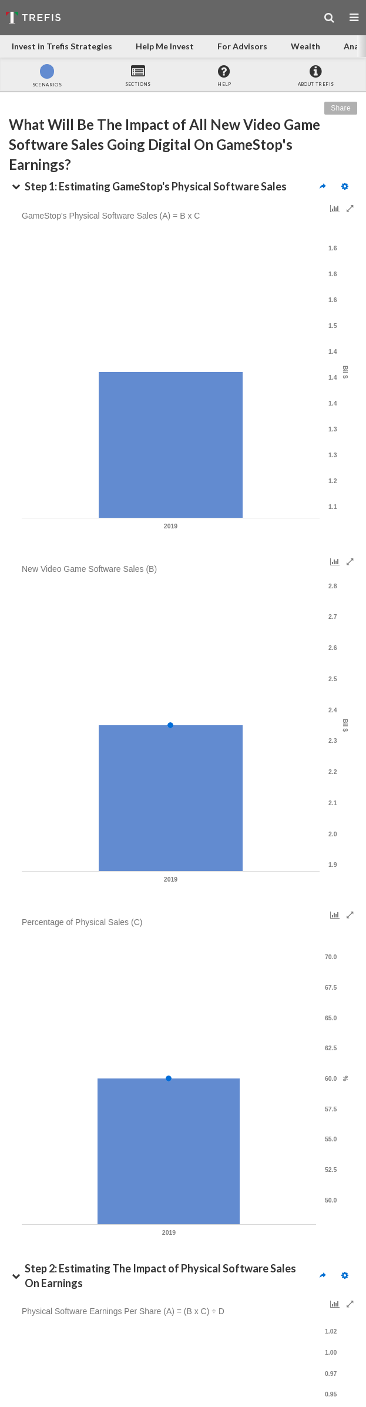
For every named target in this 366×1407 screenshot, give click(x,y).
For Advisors (242, 46)
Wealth (305, 46)
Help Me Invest (165, 46)
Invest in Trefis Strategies (62, 46)
